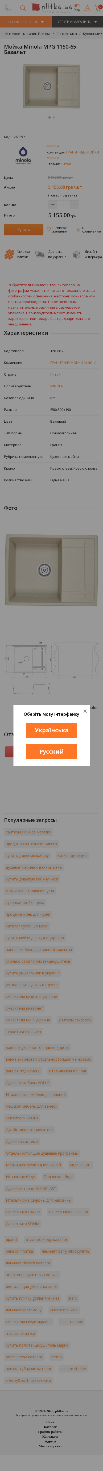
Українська (51, 730)
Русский (51, 751)
